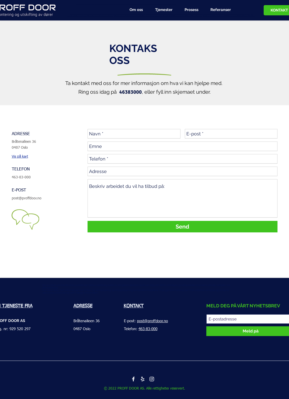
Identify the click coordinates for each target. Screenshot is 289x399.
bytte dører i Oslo (86, 251)
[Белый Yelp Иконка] (143, 379)
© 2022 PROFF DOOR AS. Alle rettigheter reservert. (144, 388)
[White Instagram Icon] (152, 379)
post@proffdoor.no (26, 198)
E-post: (146, 321)
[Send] (182, 226)
